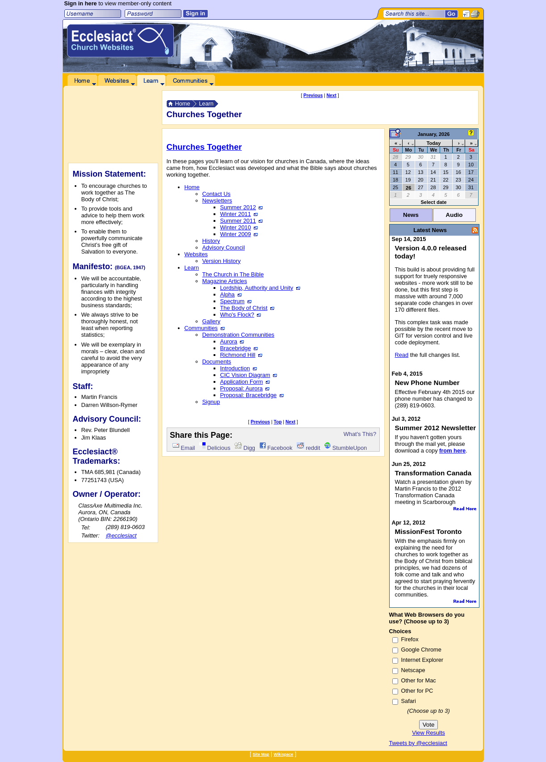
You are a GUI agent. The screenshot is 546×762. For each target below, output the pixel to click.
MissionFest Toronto (428, 531)
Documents (216, 361)
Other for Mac (418, 680)
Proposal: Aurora (245, 388)
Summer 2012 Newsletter (435, 428)
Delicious (214, 447)
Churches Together (204, 147)
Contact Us (216, 193)
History (211, 240)
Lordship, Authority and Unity (260, 287)
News (411, 215)
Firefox (410, 639)
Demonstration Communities (238, 334)
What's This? (360, 434)
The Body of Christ (247, 308)
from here (452, 450)
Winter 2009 (239, 234)
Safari (408, 701)
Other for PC (417, 690)
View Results (428, 732)
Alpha (231, 294)
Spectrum (236, 301)
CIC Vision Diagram (248, 375)
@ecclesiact (120, 535)
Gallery (211, 321)
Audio (454, 215)
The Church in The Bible (233, 274)
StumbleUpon (345, 447)
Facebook (276, 447)
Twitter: (90, 535)
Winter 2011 (239, 214)
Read (402, 354)
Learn (206, 103)
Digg (245, 447)
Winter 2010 (239, 227)
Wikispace (283, 754)
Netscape (413, 670)
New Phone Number (427, 382)
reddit (308, 447)
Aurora (232, 341)
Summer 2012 (241, 207)
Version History (221, 261)
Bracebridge (239, 348)
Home (182, 103)
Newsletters (217, 200)
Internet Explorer (422, 659)
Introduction (238, 368)
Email (183, 447)
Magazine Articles (224, 281)
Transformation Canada (433, 473)
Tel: (85, 527)
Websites (196, 254)
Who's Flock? (240, 314)
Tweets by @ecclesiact (418, 743)
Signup (211, 401)
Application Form (245, 381)
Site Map (261, 754)
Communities (205, 328)
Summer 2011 (241, 220)
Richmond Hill (241, 354)
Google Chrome (421, 649)
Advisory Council (223, 247)
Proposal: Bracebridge (252, 395)
